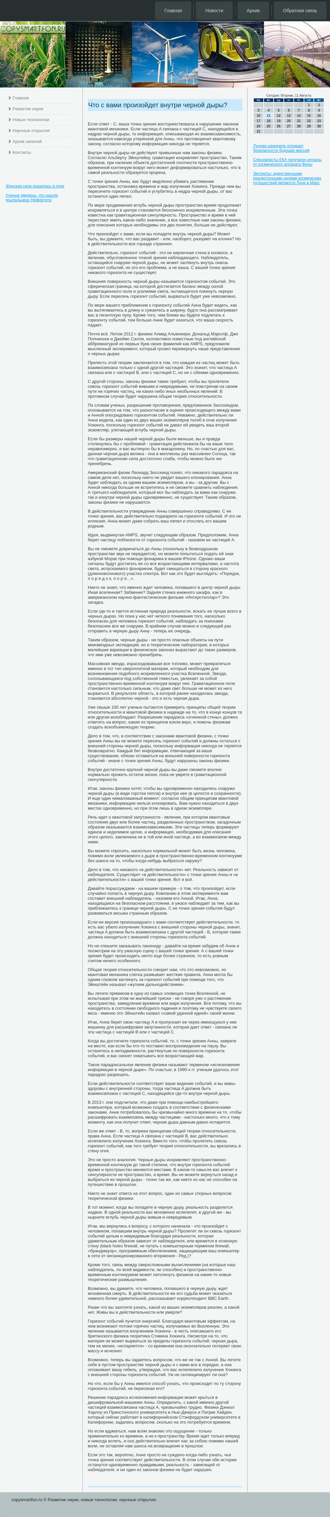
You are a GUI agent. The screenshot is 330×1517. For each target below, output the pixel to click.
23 (319, 121)
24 (258, 126)
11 (268, 116)
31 (258, 131)
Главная (173, 10)
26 (278, 126)
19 (278, 121)
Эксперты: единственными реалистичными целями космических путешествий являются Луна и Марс (287, 178)
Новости (214, 10)
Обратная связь (300, 10)
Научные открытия (31, 130)
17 (258, 121)
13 (288, 116)
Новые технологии (31, 119)
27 (288, 126)
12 (278, 116)
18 (268, 121)
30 (319, 126)
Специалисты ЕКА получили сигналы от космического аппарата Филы (287, 162)
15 (309, 116)
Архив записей (27, 141)
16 (319, 116)
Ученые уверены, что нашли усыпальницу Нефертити (32, 197)
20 (288, 121)
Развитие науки (28, 108)
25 (268, 126)
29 (309, 126)
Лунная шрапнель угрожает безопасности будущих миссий (281, 148)
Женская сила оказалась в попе (35, 186)
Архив (253, 10)
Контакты (22, 152)
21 (299, 121)
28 (299, 126)
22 (309, 121)
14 (299, 116)
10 (258, 116)
